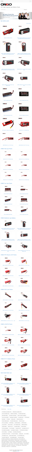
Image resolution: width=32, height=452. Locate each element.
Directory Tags (3, 409)
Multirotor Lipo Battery (14, 413)
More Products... (28, 23)
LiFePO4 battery (23, 422)
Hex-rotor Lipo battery (5, 417)
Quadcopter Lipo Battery (13, 417)
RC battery (8, 419)
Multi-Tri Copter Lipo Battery (22, 415)
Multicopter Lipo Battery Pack (17, 411)
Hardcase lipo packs (20, 419)
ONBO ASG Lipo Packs (7, 289)
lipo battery (3, 419)
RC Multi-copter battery (22, 413)
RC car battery (26, 433)
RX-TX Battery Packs (17, 424)
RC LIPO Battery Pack (20, 435)
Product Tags (9, 409)
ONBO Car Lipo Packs (6, 183)
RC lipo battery (27, 417)
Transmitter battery (17, 426)
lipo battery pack (5, 21)
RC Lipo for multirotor (15, 433)
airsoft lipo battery (17, 422)
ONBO (2, 1)
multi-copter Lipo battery (12, 415)
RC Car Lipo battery (5, 422)
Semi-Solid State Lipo (6, 372)
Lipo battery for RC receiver (6, 433)
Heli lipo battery (4, 426)
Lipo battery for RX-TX (25, 428)
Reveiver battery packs (26, 442)
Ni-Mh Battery (11, 422)
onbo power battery (21, 437)
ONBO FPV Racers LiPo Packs (8, 254)
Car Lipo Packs (4, 424)
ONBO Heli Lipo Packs (6, 148)
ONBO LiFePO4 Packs (6, 324)
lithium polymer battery (12, 435)
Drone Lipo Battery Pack (5, 413)
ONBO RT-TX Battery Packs (8, 358)
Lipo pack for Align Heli (5, 437)
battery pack (21, 433)
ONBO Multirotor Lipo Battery (8, 218)
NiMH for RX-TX (10, 426)
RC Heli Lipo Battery (5, 428)
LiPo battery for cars (5, 435)
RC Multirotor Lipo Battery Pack (6, 411)
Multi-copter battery (5, 415)
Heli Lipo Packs (10, 424)
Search (25, 9)
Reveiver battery (23, 426)
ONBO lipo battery (24, 424)
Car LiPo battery (11, 428)
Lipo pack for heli (18, 428)
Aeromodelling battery (13, 437)
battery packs (13, 419)
